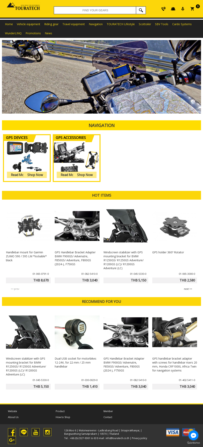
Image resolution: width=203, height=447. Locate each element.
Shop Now (35, 175)
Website (12, 411)
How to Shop (63, 417)
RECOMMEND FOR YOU (101, 301)
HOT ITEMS (101, 195)
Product (60, 411)
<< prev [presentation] (15, 289)
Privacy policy (139, 438)
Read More (19, 175)
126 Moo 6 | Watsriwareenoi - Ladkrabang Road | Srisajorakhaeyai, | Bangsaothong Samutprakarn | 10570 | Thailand (103, 432)
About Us (13, 417)
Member (108, 411)
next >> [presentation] (188, 289)
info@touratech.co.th (117, 438)
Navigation (102, 125)
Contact (107, 417)
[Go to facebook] (193, 435)
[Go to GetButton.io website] (193, 443)
